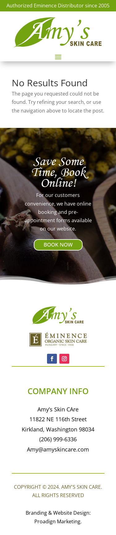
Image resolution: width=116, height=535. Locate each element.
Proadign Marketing (57, 521)
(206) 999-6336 (58, 439)
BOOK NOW (58, 244)
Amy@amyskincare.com (58, 449)
